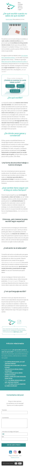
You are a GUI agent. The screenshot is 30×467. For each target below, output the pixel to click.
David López (9, 19)
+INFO (20, 463)
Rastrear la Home (15, 459)
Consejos (20, 4)
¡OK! (16, 463)
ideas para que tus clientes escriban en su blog (14, 61)
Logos (19, 9)
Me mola (20, 8)
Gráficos (20, 6)
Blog (19, 2)
